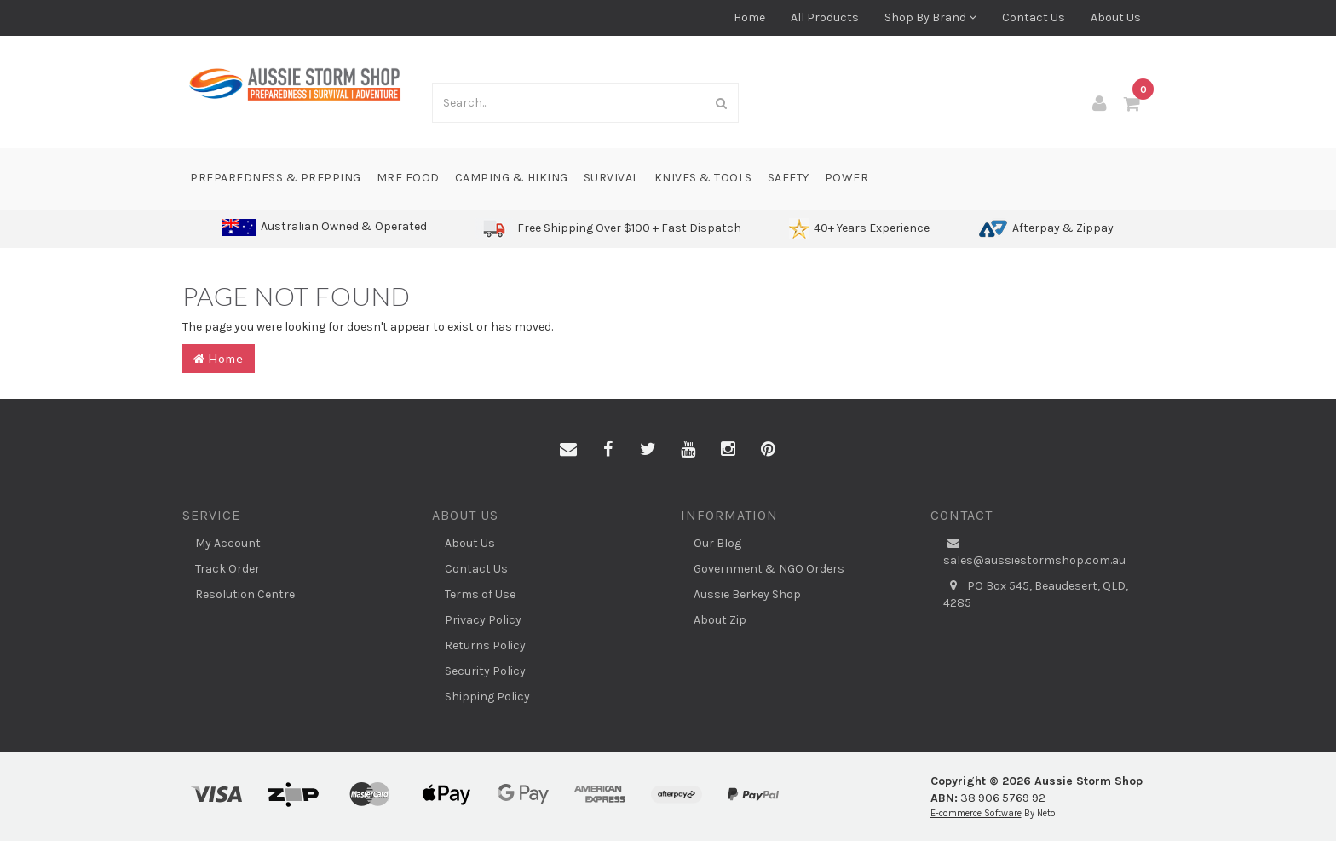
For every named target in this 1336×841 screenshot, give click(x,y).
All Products (825, 17)
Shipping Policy (487, 696)
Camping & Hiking (511, 177)
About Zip (720, 620)
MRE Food (408, 177)
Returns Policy (485, 645)
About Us (1116, 17)
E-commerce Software (976, 813)
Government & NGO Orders (769, 569)
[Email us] (568, 450)
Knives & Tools (703, 177)
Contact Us (1033, 17)
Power (847, 177)
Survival (611, 177)
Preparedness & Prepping (275, 177)
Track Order (227, 569)
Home (749, 17)
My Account (228, 543)
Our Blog (717, 543)
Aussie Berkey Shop (747, 594)
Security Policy (485, 671)
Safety (788, 177)
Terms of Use (480, 594)
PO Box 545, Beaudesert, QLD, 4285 (1035, 594)
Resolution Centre (245, 594)
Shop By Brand (930, 17)
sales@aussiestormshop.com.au (1034, 551)
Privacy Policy (483, 620)
